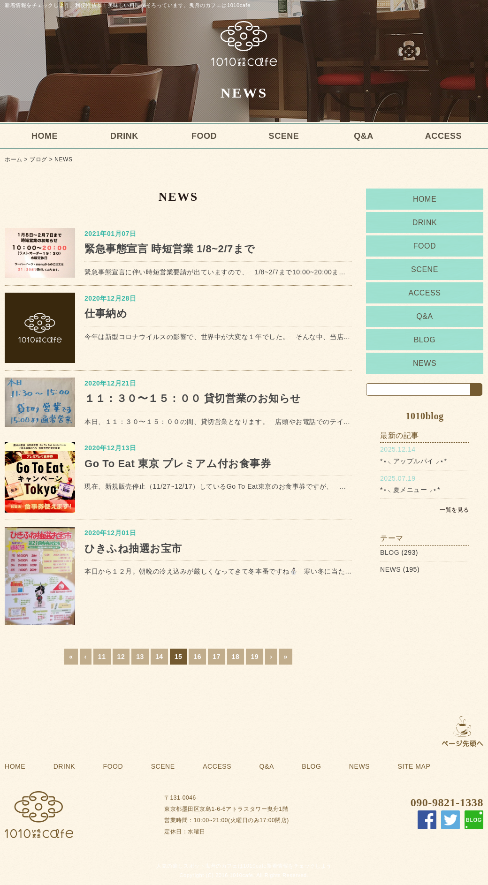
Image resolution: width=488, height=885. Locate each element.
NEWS (63, 159)
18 (236, 656)
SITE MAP (414, 766)
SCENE (284, 136)
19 (255, 656)
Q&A (364, 136)
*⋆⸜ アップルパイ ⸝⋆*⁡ (413, 461)
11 (102, 656)
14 (159, 656)
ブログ (38, 159)
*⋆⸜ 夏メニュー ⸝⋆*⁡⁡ (410, 489)
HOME (44, 136)
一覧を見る (454, 510)
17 (217, 656)
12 (121, 656)
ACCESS (443, 136)
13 (140, 656)
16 (197, 656)
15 (179, 656)
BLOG (425, 340)
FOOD (204, 136)
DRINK (124, 136)
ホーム (14, 159)
